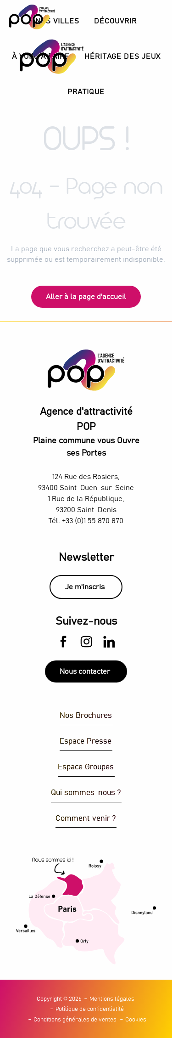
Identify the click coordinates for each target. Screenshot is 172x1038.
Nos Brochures (86, 716)
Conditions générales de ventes (75, 1020)
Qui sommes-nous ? (86, 793)
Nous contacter (85, 671)
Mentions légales (111, 999)
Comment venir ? (85, 819)
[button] (115, 21)
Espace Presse (85, 741)
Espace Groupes (86, 767)
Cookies (135, 1020)
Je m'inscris (85, 587)
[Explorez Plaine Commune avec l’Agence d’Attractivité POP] (32, 17)
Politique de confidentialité (89, 1009)
